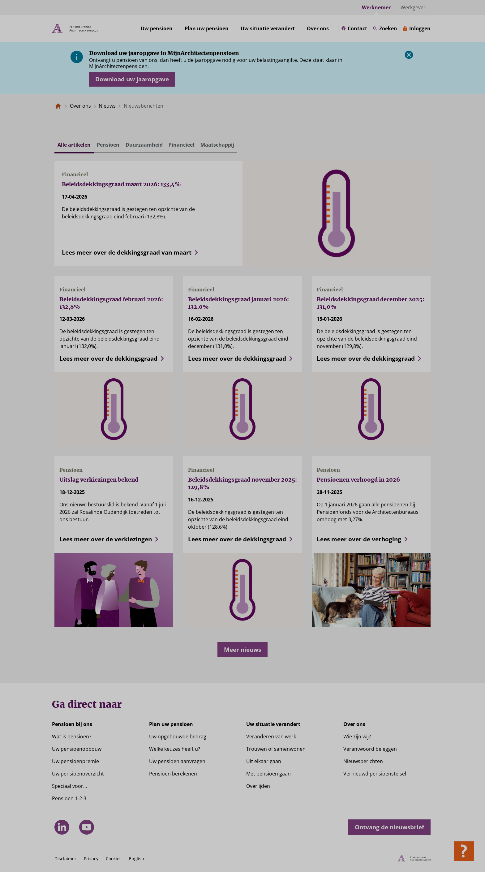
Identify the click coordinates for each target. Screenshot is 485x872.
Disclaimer (65, 858)
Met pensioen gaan (268, 773)
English (136, 858)
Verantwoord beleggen (370, 748)
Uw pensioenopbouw (76, 748)
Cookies (114, 858)
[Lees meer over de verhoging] (371, 537)
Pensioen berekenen (173, 773)
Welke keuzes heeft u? (174, 748)
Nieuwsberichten (363, 761)
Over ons (80, 105)
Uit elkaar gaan (263, 761)
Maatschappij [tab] (217, 144)
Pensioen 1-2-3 (69, 798)
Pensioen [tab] (108, 144)
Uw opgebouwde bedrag (177, 736)
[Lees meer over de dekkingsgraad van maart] (148, 250)
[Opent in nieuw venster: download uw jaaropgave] (132, 79)
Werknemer (376, 7)
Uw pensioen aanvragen (177, 761)
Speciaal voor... (69, 786)
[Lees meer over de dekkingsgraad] (113, 356)
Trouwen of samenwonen (276, 748)
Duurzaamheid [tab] (144, 144)
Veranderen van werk (271, 736)
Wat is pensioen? (71, 736)
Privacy (91, 858)
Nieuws (107, 105)
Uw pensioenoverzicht (78, 773)
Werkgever (413, 7)
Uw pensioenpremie (75, 761)
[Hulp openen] (464, 851)
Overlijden (258, 786)
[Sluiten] (409, 54)
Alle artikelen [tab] (74, 144)
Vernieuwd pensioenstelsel (374, 773)
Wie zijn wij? (357, 736)
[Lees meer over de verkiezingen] (113, 537)
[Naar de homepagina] (58, 106)
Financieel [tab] (181, 144)
